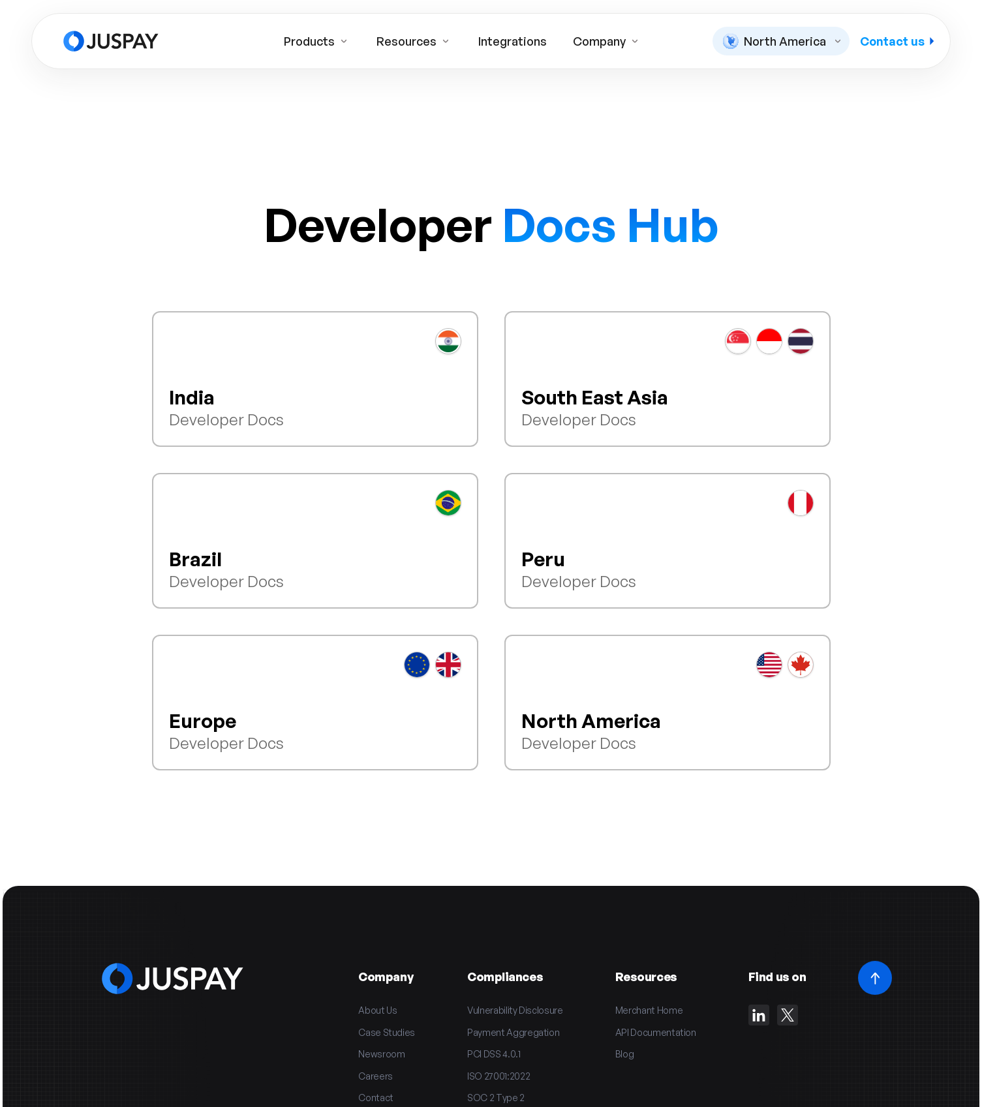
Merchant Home (649, 1010)
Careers (375, 1076)
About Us (377, 1010)
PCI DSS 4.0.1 (493, 1053)
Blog (624, 1053)
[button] (781, 41)
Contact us (897, 41)
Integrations (512, 41)
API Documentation (655, 1032)
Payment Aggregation (513, 1032)
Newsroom (381, 1053)
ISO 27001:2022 (498, 1076)
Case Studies (386, 1032)
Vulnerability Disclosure (515, 1010)
